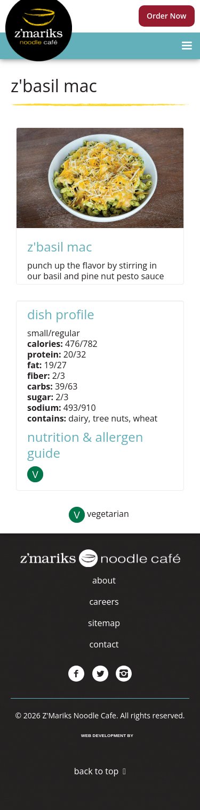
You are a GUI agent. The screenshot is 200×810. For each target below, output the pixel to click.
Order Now (166, 16)
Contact (103, 644)
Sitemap (104, 623)
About (104, 580)
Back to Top (96, 771)
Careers (103, 602)
